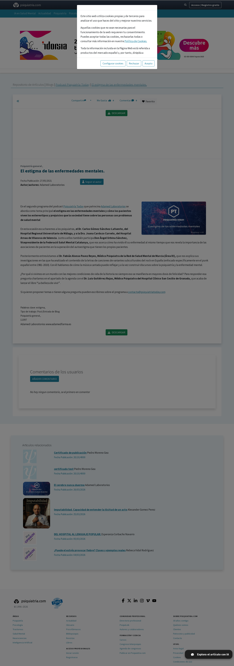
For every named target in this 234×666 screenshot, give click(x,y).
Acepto (149, 63)
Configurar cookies (113, 63)
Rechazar (134, 63)
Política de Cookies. (135, 41)
